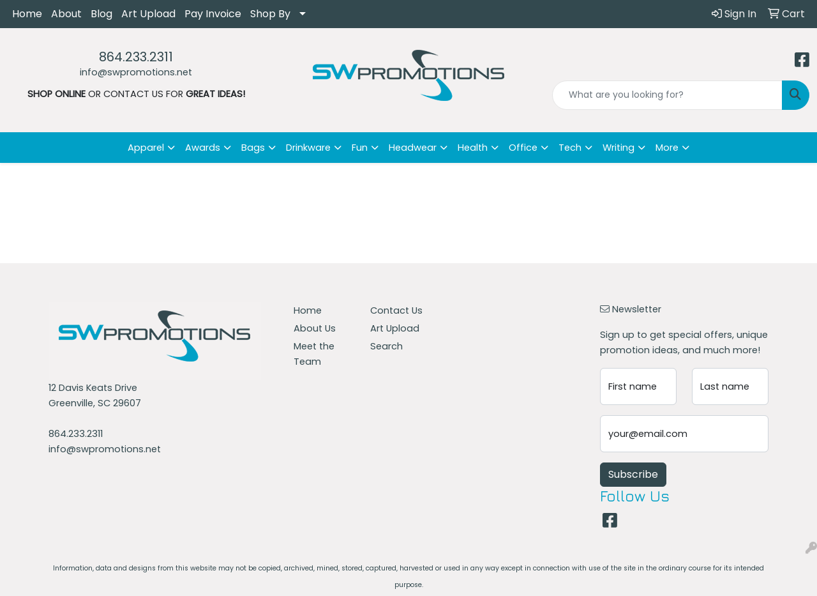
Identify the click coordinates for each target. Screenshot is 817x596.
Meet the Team (314, 354)
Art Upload (148, 13)
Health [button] (473, 147)
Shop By (270, 13)
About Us (315, 328)
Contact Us (396, 310)
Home (27, 13)
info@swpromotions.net (136, 72)
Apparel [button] (146, 147)
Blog (101, 13)
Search (386, 346)
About (66, 13)
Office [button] (523, 147)
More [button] (667, 147)
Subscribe (633, 474)
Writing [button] (618, 147)
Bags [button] (253, 147)
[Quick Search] (667, 95)
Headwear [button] (413, 147)
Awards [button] (202, 147)
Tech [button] (569, 147)
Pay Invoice (212, 13)
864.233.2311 (136, 57)
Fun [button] (360, 147)
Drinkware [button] (308, 147)
